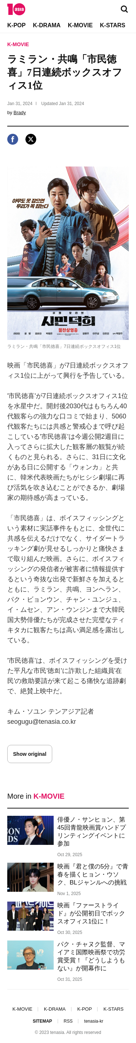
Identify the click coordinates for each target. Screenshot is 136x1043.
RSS (68, 1021)
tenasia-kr (93, 1021)
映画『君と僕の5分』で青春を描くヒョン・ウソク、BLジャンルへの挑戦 (92, 874)
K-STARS (112, 25)
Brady (19, 112)
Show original (29, 754)
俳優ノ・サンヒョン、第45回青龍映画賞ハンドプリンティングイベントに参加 (91, 831)
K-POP (16, 25)
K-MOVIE (80, 25)
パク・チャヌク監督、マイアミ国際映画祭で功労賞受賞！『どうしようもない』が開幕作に (91, 956)
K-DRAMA (47, 25)
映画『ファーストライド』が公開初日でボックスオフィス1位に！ (91, 913)
